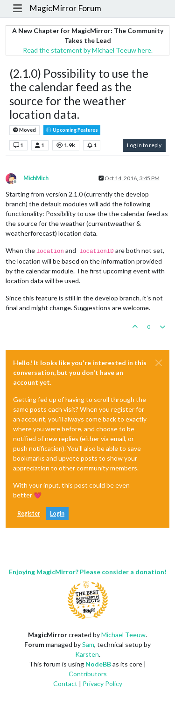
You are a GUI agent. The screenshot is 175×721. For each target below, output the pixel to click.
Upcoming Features (72, 130)
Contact (65, 683)
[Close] (158, 362)
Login (57, 513)
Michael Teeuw (123, 635)
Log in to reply (144, 145)
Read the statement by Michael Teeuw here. (88, 50)
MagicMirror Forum (65, 8)
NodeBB (98, 664)
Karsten (87, 654)
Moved (24, 130)
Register (28, 513)
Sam (88, 644)
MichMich (36, 178)
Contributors (88, 674)
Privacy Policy (102, 683)
